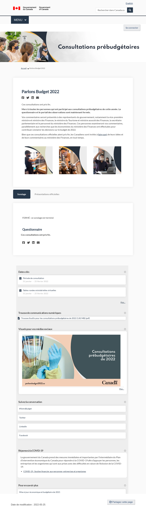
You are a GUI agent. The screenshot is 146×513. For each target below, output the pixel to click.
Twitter (22, 417)
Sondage (21, 194)
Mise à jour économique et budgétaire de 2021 (39, 492)
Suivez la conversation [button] (72, 401)
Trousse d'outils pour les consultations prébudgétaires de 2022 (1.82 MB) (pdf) (55, 318)
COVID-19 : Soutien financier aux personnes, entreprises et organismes (54, 471)
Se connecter (132, 27)
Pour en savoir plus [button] (72, 485)
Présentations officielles (47, 194)
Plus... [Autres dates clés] (123, 303)
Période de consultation (33, 278)
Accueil (24, 68)
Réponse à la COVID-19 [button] (72, 450)
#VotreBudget (25, 408)
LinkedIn (23, 426)
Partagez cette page (121, 502)
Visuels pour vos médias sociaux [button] (72, 329)
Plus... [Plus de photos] (121, 389)
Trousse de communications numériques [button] (72, 312)
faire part (102, 134)
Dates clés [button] (72, 271)
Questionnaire (32, 229)
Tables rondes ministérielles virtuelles (39, 290)
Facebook (23, 435)
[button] (23, 97)
